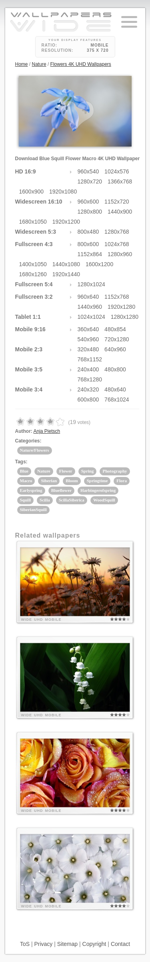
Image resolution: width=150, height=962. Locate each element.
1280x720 (90, 181)
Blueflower (61, 490)
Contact (120, 944)
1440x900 (120, 211)
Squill (25, 499)
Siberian (49, 480)
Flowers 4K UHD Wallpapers (80, 64)
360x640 (88, 329)
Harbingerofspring (98, 490)
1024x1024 (91, 317)
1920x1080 (63, 191)
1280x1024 (91, 284)
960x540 (88, 171)
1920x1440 (66, 274)
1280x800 (90, 211)
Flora (121, 480)
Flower (65, 471)
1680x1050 (33, 221)
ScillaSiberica (71, 499)
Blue (24, 471)
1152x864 (90, 254)
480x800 (115, 369)
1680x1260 (33, 274)
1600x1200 (99, 264)
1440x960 (90, 307)
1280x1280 (124, 317)
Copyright (94, 944)
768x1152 (90, 359)
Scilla (45, 499)
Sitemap (67, 944)
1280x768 (116, 231)
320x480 (88, 349)
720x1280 (116, 339)
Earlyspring (31, 490)
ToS (25, 944)
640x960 (115, 349)
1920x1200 (66, 221)
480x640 (115, 389)
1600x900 (31, 191)
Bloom (72, 480)
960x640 (88, 296)
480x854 (115, 329)
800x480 (88, 231)
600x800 (88, 399)
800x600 (88, 244)
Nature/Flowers (34, 450)
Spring (87, 471)
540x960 (88, 339)
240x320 (88, 389)
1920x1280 (121, 307)
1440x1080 (66, 264)
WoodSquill (104, 499)
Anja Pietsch (47, 431)
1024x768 (116, 244)
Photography (114, 471)
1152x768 (116, 296)
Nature (39, 64)
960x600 (88, 201)
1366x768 (120, 181)
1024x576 (116, 171)
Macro (26, 480)
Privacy (43, 944)
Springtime (97, 480)
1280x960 (120, 254)
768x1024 (116, 399)
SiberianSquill (33, 509)
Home (21, 64)
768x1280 (90, 379)
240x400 (88, 369)
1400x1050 (33, 264)
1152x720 (116, 201)
